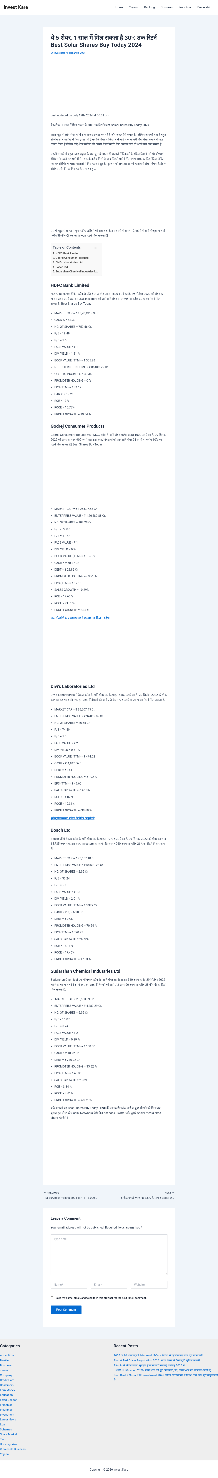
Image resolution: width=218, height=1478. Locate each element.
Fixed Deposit (9, 1399)
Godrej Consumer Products (73, 257)
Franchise (185, 7)
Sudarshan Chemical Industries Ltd (77, 271)
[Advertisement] (109, 87)
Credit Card (7, 1379)
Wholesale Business (13, 1448)
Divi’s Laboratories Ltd (69, 262)
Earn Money (8, 1389)
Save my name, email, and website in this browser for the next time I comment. (101, 1297)
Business (167, 7)
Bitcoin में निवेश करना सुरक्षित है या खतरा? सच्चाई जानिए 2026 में (150, 1365)
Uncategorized (9, 1443)
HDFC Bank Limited (68, 253)
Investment (7, 1414)
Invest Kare (16, 7)
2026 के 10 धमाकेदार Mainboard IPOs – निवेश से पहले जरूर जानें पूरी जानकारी (159, 1355)
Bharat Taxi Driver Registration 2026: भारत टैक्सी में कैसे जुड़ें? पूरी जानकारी (158, 1360)
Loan (3, 1423)
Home (119, 7)
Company (6, 1375)
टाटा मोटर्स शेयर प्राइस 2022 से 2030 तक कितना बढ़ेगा (81, 617)
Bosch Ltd (62, 267)
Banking (149, 7)
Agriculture (7, 1355)
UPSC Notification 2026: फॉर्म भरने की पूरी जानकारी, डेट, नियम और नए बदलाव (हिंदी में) (164, 1370)
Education (6, 1394)
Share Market (9, 1433)
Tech (3, 1438)
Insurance (6, 1409)
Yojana (133, 7)
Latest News (8, 1418)
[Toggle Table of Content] (95, 248)
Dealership (204, 7)
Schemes (6, 1428)
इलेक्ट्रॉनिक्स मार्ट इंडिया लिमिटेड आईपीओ (73, 818)
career (4, 1370)
